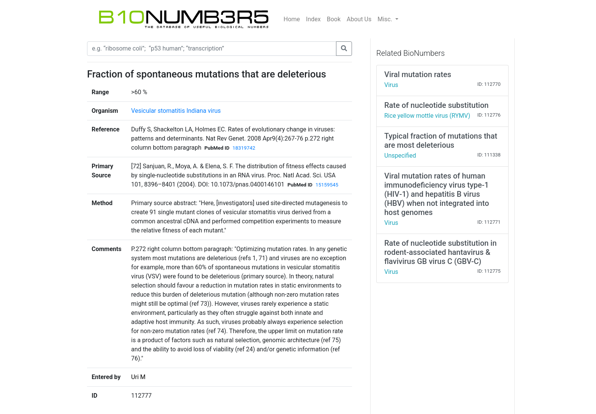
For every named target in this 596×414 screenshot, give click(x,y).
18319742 (244, 148)
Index (313, 19)
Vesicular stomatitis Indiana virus (176, 110)
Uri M (138, 377)
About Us (359, 19)
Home (292, 19)
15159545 (326, 185)
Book (334, 19)
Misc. (385, 19)
